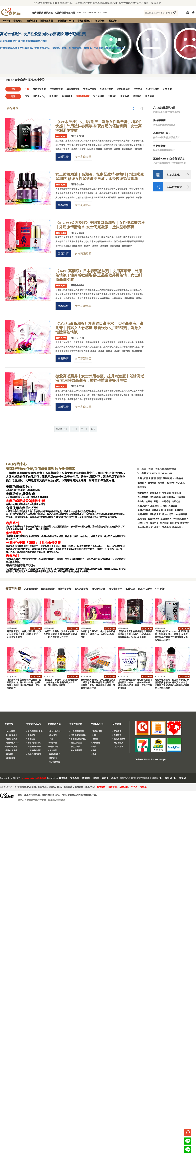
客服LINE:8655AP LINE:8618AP (157, 473)
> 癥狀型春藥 (74, 747)
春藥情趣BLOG (65, 21)
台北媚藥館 (159, 146)
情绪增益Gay (39, 96)
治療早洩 (166, 527)
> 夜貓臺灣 (116, 731)
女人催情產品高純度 (164, 107)
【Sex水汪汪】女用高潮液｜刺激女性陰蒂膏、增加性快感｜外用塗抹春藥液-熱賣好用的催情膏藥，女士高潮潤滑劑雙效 (98, 126)
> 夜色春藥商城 (118, 739)
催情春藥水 (67, 96)
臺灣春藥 (63, 778)
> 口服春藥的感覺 (33, 750)
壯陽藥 (152, 478)
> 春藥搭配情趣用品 (77, 739)
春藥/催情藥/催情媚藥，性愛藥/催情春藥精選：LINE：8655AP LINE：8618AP (69, 13)
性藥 (159, 478)
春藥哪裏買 (155, 493)
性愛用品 (138, 89)
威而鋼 (148, 501)
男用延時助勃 (106, 89)
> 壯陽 (93, 735)
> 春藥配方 (30, 739)
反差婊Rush (153, 519)
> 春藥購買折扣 (11, 747)
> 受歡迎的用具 (75, 743)
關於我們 (113, 21)
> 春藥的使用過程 (33, 747)
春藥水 (114, 778)
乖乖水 (105, 778)
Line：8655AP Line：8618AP (172, 778)
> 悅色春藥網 (117, 747)
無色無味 (164, 523)
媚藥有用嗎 (142, 493)
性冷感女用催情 (145, 527)
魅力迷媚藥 (98, 96)
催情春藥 (86, 778)
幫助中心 (99, 21)
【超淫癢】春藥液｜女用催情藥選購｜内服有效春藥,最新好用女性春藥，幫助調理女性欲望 (61, 682)
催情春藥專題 (46, 21)
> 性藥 (93, 750)
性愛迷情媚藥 (56, 89)
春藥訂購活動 (83, 21)
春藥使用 (31, 21)
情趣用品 (53, 96)
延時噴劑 (167, 478)
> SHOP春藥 (10, 731)
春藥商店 (17, 21)
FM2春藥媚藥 (181, 514)
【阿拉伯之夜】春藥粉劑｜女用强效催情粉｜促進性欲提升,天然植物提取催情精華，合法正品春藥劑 (135, 634)
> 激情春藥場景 (75, 750)
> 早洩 (50, 739)
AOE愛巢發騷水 (180, 519)
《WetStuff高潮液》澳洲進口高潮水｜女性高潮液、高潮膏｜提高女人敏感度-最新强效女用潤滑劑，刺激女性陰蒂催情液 (99, 328)
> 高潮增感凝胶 (54, 754)
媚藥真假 (176, 493)
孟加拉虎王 (167, 514)
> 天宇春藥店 (117, 743)
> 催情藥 (94, 739)
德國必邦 (166, 501)
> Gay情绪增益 (54, 762)
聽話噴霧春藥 (73, 89)
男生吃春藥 (155, 497)
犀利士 (157, 501)
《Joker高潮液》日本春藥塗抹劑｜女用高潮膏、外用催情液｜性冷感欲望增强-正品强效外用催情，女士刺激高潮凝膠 (98, 275)
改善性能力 (177, 527)
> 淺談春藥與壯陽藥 (77, 735)
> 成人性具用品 (54, 731)
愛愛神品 (184, 523)
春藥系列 (12, 523)
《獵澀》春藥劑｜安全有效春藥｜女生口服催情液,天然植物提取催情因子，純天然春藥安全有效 (61, 634)
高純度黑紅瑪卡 (161, 133)
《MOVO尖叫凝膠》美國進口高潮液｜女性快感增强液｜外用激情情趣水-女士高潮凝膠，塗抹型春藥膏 (100, 225)
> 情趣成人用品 (11, 750)
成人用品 (180, 483)
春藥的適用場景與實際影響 (25, 501)
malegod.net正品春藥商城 (34, 778)
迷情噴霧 (152, 483)
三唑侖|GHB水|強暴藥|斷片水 (169, 158)
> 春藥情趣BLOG (12, 743)
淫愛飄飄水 (165, 519)
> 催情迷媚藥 (10, 758)
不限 (27, 89)
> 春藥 (93, 747)
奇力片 (140, 501)
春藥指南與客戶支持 (20, 565)
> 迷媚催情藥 (96, 731)
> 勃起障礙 (52, 743)
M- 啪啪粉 (178, 478)
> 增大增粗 (52, 735)
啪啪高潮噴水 (168, 497)
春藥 (139, 478)
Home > (9, 79)
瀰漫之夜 (123, 787)
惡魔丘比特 (142, 523)
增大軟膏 (170, 483)
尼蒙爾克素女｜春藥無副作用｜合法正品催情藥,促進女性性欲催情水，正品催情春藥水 (24, 634)
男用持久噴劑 (152, 89)
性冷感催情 (142, 497)
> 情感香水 (52, 758)
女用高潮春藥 (89, 89)
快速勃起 (124, 96)
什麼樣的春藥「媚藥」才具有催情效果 (33, 543)
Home (6, 21)
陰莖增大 (141, 487)
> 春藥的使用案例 (33, 754)
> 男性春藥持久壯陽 (34, 731)
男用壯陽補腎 (123, 89)
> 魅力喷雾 (52, 750)
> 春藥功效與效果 (33, 743)
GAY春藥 (167, 89)
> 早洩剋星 (9, 754)
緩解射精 (174, 523)
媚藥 (145, 478)
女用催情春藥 (39, 89)
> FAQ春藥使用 (11, 735)
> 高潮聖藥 (95, 743)
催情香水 (141, 483)
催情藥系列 (14, 533)
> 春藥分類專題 (11, 739)
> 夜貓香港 (116, 735)
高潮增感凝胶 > (37, 79)
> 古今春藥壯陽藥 (76, 731)
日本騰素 (181, 497)
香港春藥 (74, 778)
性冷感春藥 (159, 120)
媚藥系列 (12, 555)
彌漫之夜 (154, 523)
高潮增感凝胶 (82, 96)
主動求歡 (112, 96)
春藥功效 (166, 493)
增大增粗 (149, 96)
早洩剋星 (137, 96)
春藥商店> (21, 79)
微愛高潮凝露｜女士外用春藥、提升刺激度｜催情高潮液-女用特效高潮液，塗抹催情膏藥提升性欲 (99, 378)
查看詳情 (63, 156)
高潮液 (161, 483)
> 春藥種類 (30, 735)
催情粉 (157, 527)
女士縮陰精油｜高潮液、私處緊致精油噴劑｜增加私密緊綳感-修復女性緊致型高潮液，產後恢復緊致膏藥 (99, 176)
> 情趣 (93, 754)
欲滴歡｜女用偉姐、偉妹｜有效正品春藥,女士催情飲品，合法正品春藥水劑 (98, 634)
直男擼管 (141, 519)
